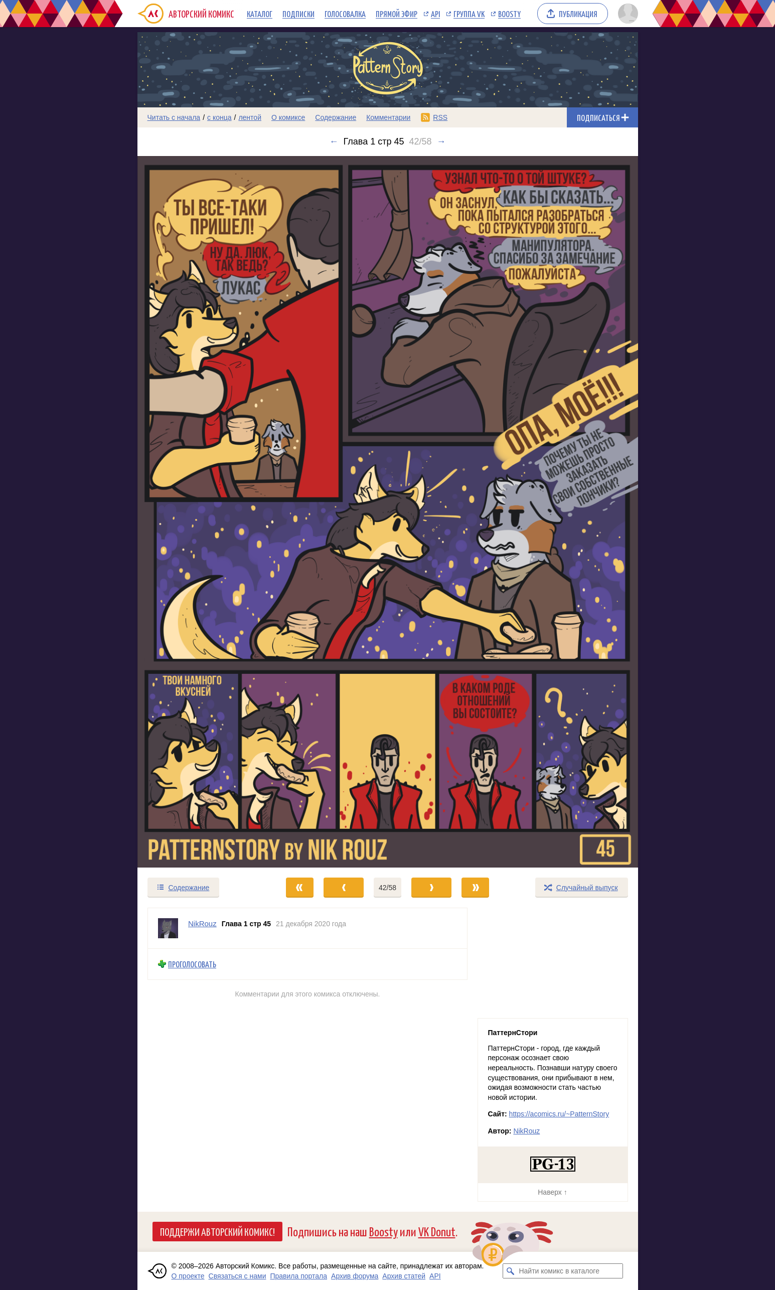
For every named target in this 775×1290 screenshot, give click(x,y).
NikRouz (526, 1131)
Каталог (259, 13)
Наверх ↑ (552, 1192)
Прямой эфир (396, 13)
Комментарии (388, 117)
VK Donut (436, 1231)
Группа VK (469, 13)
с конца (219, 117)
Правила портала (298, 1276)
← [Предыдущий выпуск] (334, 141)
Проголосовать (192, 964)
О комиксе (288, 117)
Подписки (298, 13)
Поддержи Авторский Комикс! (217, 1231)
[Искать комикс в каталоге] (510, 1271)
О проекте (188, 1276)
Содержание (335, 117)
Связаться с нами (237, 1276)
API (435, 13)
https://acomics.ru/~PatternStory (559, 1114)
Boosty (509, 13)
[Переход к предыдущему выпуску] (200, 512)
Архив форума (354, 1276)
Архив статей (403, 1276)
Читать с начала (174, 117)
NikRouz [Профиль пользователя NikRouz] (202, 923)
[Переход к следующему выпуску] (387, 512)
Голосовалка (345, 13)
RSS (440, 117)
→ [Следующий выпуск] (440, 141)
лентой (249, 117)
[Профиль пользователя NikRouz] (168, 928)
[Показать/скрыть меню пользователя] (626, 13)
